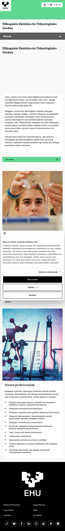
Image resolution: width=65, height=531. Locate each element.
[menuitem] (58, 4)
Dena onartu (32, 279)
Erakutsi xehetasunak (48, 272)
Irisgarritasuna (39, 505)
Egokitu (32, 287)
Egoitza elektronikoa (12, 505)
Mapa (35, 510)
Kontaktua (37, 515)
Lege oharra (8, 510)
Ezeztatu (32, 295)
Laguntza (7, 515)
